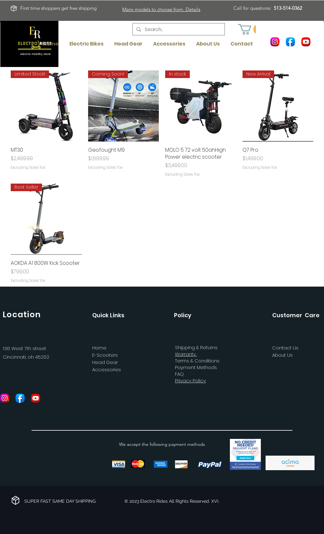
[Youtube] (306, 41)
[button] (251, 29)
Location (22, 314)
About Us (282, 355)
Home (99, 347)
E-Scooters (105, 355)
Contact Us (285, 347)
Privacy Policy (190, 380)
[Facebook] (290, 41)
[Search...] (178, 29)
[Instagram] (275, 41)
